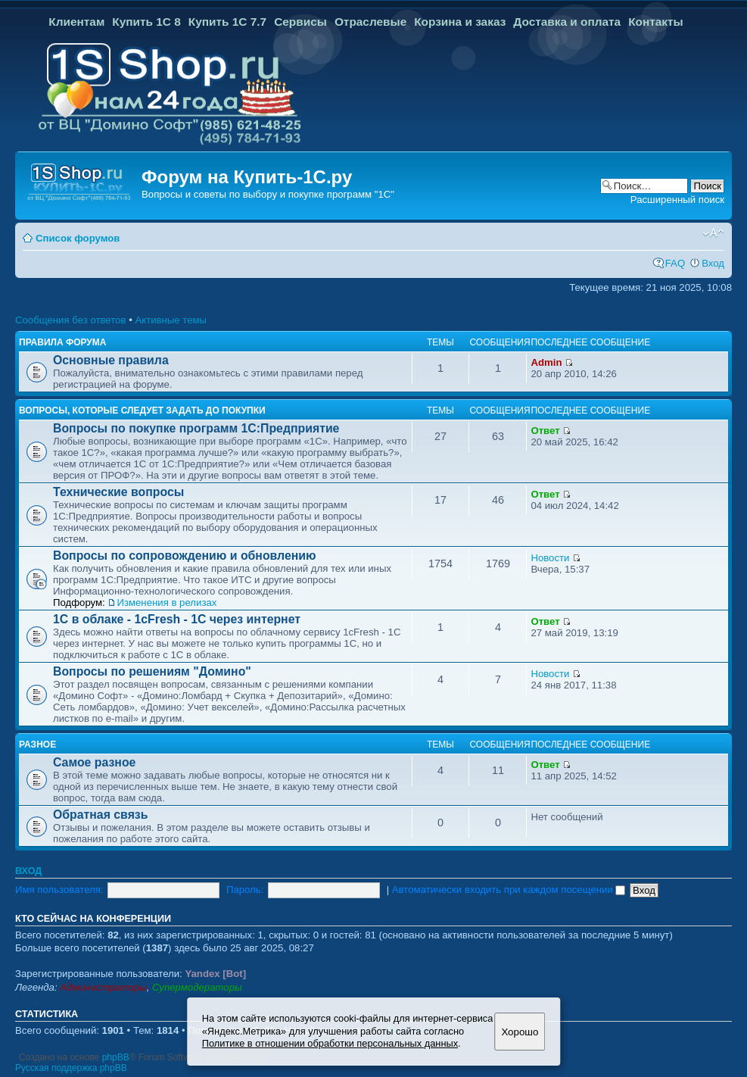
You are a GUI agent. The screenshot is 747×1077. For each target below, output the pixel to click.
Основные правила (111, 360)
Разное (37, 744)
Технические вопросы (118, 491)
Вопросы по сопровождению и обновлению (184, 555)
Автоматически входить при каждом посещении (509, 889)
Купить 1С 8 (146, 21)
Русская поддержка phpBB (71, 1068)
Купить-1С (279, 177)
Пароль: (244, 889)
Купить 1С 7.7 (227, 21)
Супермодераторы (197, 987)
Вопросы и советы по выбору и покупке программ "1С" (268, 194)
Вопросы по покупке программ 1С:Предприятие (196, 428)
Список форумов (78, 238)
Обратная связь (100, 814)
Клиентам (76, 21)
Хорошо (519, 1032)
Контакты (655, 21)
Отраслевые (370, 21)
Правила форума (63, 342)
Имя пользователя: (59, 889)
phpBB (115, 1057)
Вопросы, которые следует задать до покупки (142, 410)
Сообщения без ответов (70, 320)
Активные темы (171, 320)
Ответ (545, 430)
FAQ (675, 263)
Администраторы (103, 987)
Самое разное (94, 762)
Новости (550, 557)
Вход (713, 263)
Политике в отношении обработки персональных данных (330, 1043)
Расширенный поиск (677, 199)
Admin (546, 362)
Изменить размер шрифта (713, 233)
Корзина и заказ (460, 21)
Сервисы (300, 21)
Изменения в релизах (166, 602)
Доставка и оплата (567, 21)
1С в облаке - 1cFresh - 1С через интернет (176, 619)
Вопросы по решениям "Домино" (152, 671)
